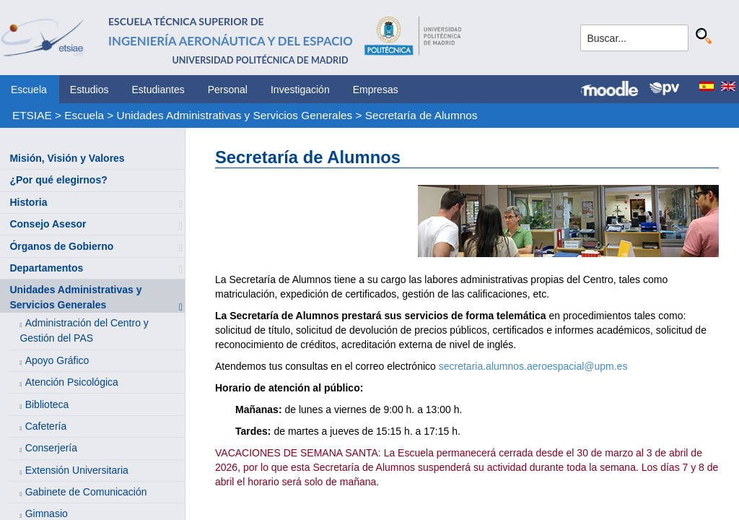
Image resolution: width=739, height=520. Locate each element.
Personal (228, 89)
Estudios (89, 89)
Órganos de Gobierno (61, 246)
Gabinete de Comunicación (86, 492)
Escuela (29, 89)
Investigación (300, 89)
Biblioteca (47, 404)
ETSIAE (32, 115)
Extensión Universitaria (76, 470)
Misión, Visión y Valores (66, 158)
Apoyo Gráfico (57, 360)
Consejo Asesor (47, 224)
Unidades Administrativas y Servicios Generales (235, 115)
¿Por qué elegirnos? (58, 180)
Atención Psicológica (71, 382)
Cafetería (46, 426)
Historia (28, 202)
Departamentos (46, 268)
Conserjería (51, 448)
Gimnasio (46, 513)
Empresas (375, 89)
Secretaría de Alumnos (421, 115)
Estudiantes (158, 89)
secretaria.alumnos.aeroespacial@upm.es (533, 366)
